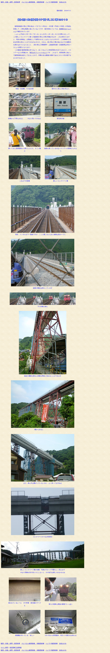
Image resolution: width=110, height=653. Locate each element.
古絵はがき (62, 2)
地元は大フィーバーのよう (38, 52)
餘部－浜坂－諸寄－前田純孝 (10, 2)
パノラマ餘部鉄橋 (52, 2)
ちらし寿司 (4, 647)
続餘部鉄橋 (40, 2)
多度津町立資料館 (16, 647)
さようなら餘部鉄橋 (29, 2)
